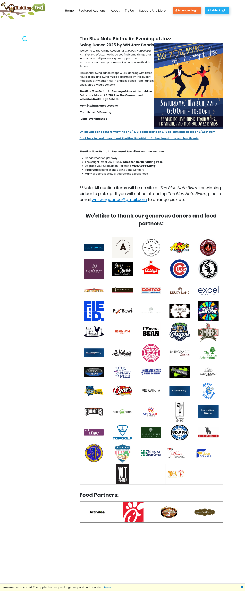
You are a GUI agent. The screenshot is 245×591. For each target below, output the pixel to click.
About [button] (115, 11)
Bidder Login (217, 10)
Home (69, 11)
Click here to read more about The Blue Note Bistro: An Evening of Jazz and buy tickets (139, 138)
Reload (107, 587)
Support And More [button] (152, 11)
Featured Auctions (92, 11)
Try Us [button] (129, 11)
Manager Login (186, 10)
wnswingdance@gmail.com (119, 199)
